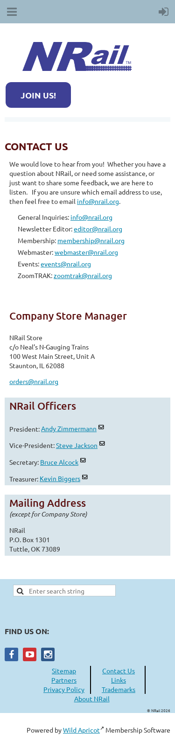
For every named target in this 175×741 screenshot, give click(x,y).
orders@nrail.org (33, 381)
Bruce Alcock (59, 462)
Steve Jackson (77, 445)
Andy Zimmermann (69, 428)
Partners (64, 680)
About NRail (92, 698)
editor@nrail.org (98, 228)
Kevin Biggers (60, 478)
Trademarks (118, 689)
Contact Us (118, 670)
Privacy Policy (63, 689)
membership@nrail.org (91, 240)
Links (118, 680)
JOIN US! (38, 95)
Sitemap (64, 670)
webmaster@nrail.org (86, 252)
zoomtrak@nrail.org (83, 275)
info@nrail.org (98, 201)
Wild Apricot (81, 730)
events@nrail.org (66, 263)
